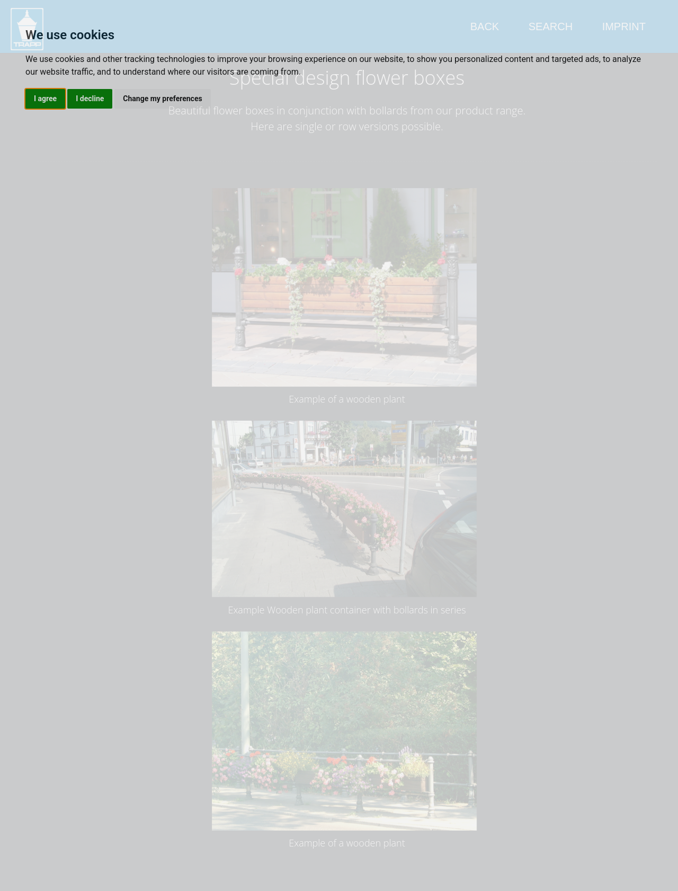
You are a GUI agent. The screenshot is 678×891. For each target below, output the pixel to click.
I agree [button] (45, 98)
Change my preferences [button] (162, 98)
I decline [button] (90, 98)
